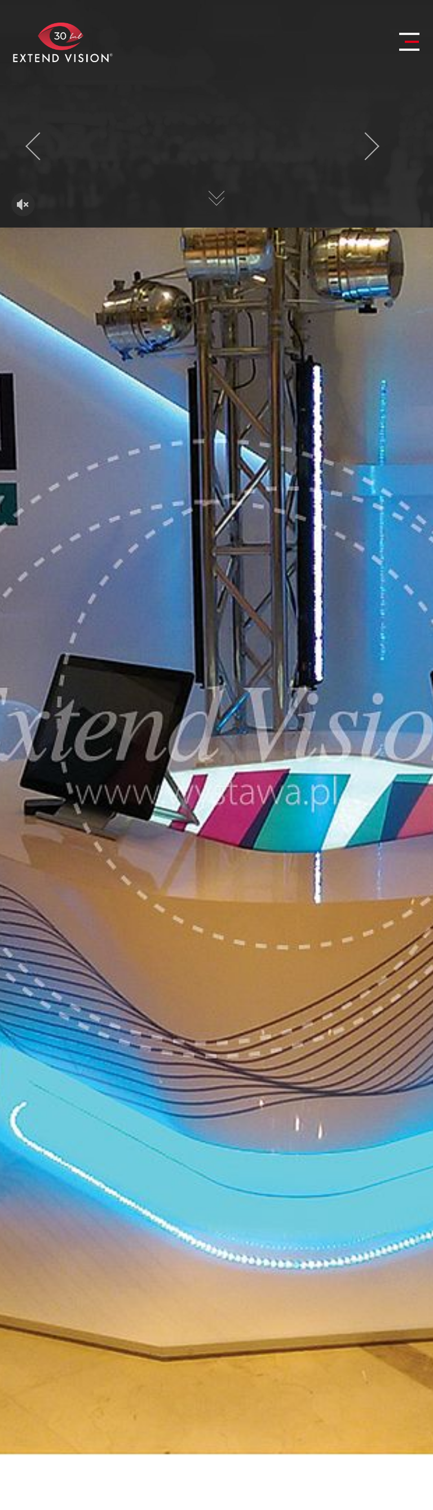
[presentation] (39, 146)
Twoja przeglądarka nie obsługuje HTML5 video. (216, 156)
